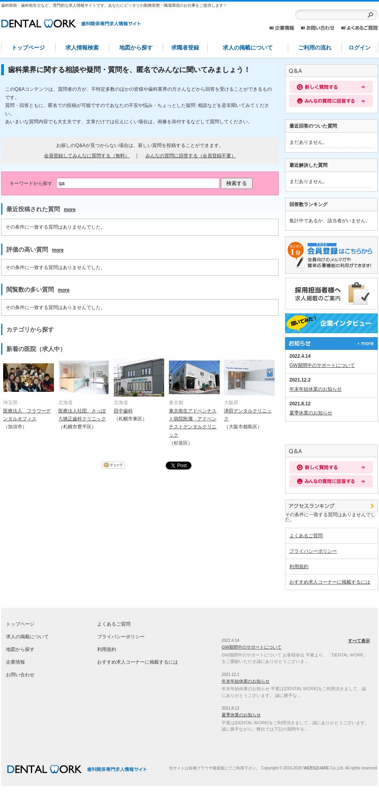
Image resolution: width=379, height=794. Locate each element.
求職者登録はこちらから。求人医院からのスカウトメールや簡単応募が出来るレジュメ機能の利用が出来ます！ (331, 255)
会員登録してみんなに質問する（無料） (87, 155)
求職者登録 (185, 47)
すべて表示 (331, 343)
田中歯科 (123, 411)
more (69, 209)
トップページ (28, 47)
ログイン (359, 47)
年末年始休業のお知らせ (315, 389)
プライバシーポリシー (313, 551)
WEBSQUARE (316, 768)
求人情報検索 (82, 47)
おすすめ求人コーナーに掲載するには (329, 582)
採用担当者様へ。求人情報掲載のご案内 (331, 293)
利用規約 (298, 566)
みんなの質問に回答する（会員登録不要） (190, 155)
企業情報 (281, 28)
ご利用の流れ (314, 47)
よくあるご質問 (359, 28)
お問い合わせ (318, 28)
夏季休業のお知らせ (310, 413)
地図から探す (136, 47)
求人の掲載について (248, 47)
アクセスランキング (331, 506)
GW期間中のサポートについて (322, 365)
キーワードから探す (31, 183)
